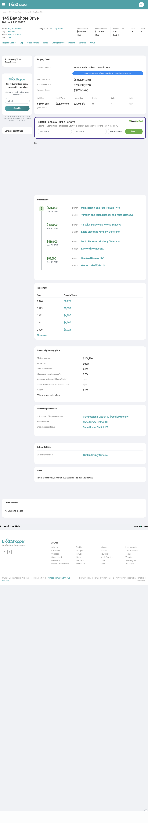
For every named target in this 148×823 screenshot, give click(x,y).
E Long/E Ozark (57, 28)
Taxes (45, 43)
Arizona (54, 547)
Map (21, 43)
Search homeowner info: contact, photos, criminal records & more (108, 73)
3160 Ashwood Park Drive (15, 225)
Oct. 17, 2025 (9, 200)
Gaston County (18, 12)
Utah (103, 564)
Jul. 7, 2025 (9, 238)
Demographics (58, 43)
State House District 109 (95, 427)
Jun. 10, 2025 (9, 266)
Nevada (104, 550)
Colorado (55, 554)
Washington (130, 560)
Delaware (55, 560)
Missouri (104, 547)
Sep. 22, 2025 (10, 247)
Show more (42, 335)
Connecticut (56, 557)
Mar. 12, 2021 (52, 211)
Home (4, 12)
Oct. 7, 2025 (9, 209)
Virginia (128, 557)
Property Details (9, 43)
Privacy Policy (85, 578)
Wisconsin (129, 564)
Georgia (79, 550)
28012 (10, 37)
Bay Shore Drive (38, 12)
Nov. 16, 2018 (52, 228)
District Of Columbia (60, 564)
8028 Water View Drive (14, 234)
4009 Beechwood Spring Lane (17, 263)
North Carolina (14, 34)
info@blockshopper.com (13, 545)
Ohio (103, 560)
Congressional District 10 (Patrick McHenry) (105, 416)
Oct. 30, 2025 (9, 257)
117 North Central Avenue (15, 253)
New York (105, 554)
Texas (128, 554)
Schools (82, 43)
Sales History (33, 43)
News (92, 43)
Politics (71, 43)
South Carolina (131, 550)
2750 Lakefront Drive (13, 67)
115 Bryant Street (12, 282)
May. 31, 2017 (52, 245)
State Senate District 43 (95, 422)
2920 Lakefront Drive (13, 90)
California (55, 550)
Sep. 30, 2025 (10, 276)
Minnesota (80, 564)
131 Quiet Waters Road (14, 272)
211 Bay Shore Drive (13, 78)
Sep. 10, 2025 (10, 219)
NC (10, 12)
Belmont (28, 12)
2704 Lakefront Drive (13, 114)
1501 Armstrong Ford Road (16, 196)
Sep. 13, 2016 (52, 262)
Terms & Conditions (102, 578)
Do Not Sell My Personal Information (128, 578)
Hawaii (79, 554)
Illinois (78, 557)
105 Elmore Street (12, 244)
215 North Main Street (14, 215)
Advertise (141, 581)
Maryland (80, 560)
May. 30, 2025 (10, 228)
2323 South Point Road (14, 206)
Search (134, 131)
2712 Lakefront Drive (13, 102)
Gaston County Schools (95, 455)
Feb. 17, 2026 (10, 285)
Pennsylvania (131, 547)
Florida (79, 547)
